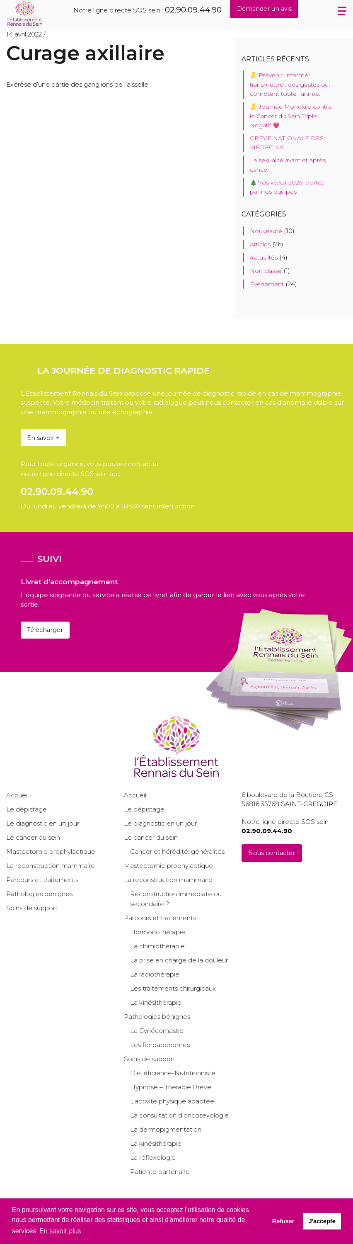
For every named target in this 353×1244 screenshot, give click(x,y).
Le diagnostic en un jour (42, 823)
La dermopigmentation (165, 1129)
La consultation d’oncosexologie (179, 1115)
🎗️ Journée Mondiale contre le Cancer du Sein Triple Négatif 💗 (291, 116)
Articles (260, 244)
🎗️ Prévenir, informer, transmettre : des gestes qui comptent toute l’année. (290, 84)
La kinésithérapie (155, 1002)
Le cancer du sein (33, 837)
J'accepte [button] (322, 1221)
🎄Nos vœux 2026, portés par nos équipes (287, 187)
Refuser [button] (283, 1221)
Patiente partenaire (160, 1172)
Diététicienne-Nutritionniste (172, 1073)
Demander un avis (264, 8)
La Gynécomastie (157, 1031)
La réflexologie (153, 1157)
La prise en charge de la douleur (179, 960)
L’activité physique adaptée (172, 1101)
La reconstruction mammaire (50, 866)
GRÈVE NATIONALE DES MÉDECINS (287, 142)
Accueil (17, 795)
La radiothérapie (154, 974)
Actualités (264, 257)
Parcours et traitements (42, 880)
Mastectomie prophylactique (50, 851)
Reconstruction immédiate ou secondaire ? (176, 899)
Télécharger (45, 630)
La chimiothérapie (157, 946)
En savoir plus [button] (60, 1230)
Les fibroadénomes (160, 1045)
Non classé (266, 271)
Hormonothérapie (157, 932)
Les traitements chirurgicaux (173, 988)
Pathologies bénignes (39, 894)
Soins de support (32, 908)
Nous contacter (271, 853)
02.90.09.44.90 (193, 10)
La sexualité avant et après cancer (288, 164)
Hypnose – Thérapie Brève (170, 1087)
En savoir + (43, 438)
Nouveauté (266, 231)
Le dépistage (26, 809)
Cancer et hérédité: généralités (177, 851)
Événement (267, 284)
